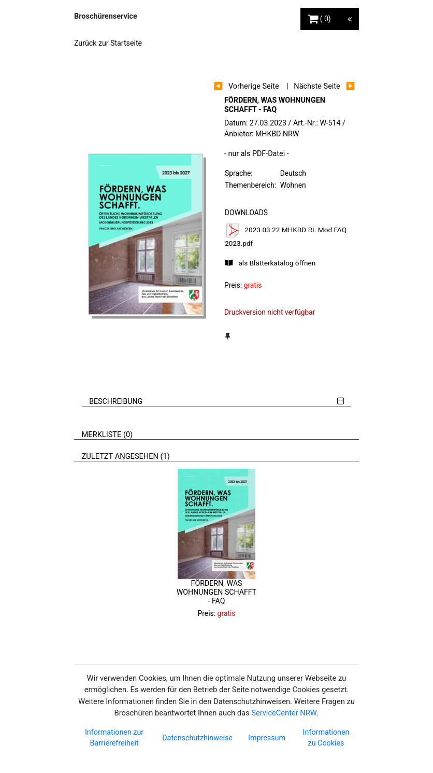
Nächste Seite (317, 86)
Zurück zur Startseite (108, 43)
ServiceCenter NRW (283, 713)
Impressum (266, 738)
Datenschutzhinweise (197, 738)
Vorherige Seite (253, 86)
